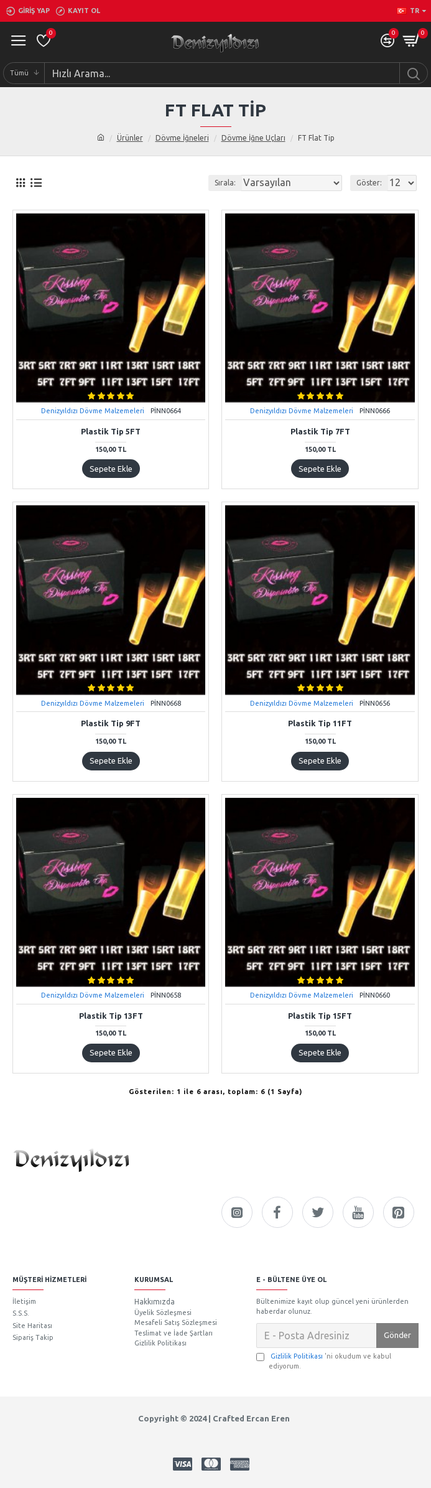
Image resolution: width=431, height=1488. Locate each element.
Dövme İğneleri (182, 138)
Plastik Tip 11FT (320, 723)
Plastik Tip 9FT (111, 723)
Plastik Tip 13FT (111, 1015)
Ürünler (130, 138)
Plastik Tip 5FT (111, 431)
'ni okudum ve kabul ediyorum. (323, 1360)
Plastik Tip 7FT (320, 431)
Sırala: (225, 183)
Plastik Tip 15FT (320, 1015)
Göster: (369, 183)
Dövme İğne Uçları (253, 138)
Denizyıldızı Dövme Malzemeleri (92, 410)
